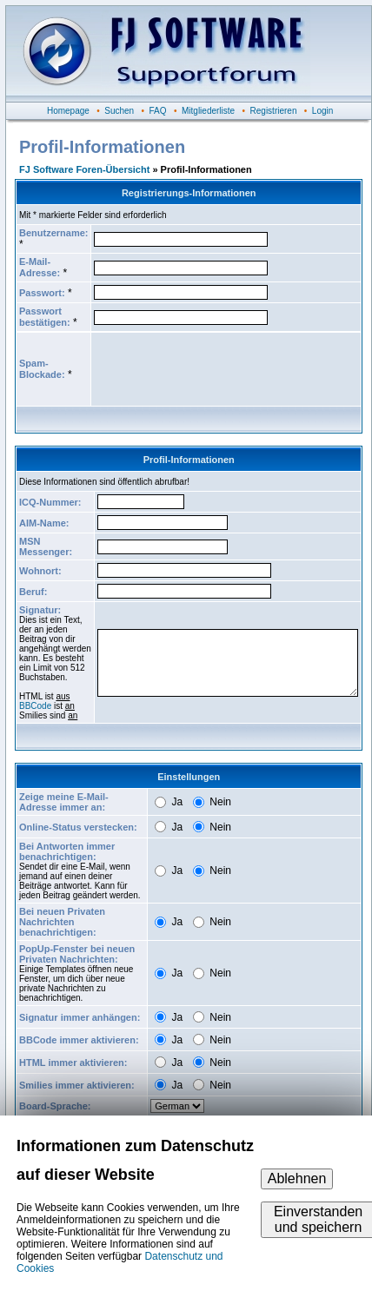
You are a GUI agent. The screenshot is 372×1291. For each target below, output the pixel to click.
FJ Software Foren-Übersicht (84, 169)
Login (322, 111)
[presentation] (226, 369)
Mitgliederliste (208, 111)
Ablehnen (297, 1178)
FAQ (158, 111)
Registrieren (273, 111)
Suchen (119, 111)
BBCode (35, 706)
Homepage (68, 111)
